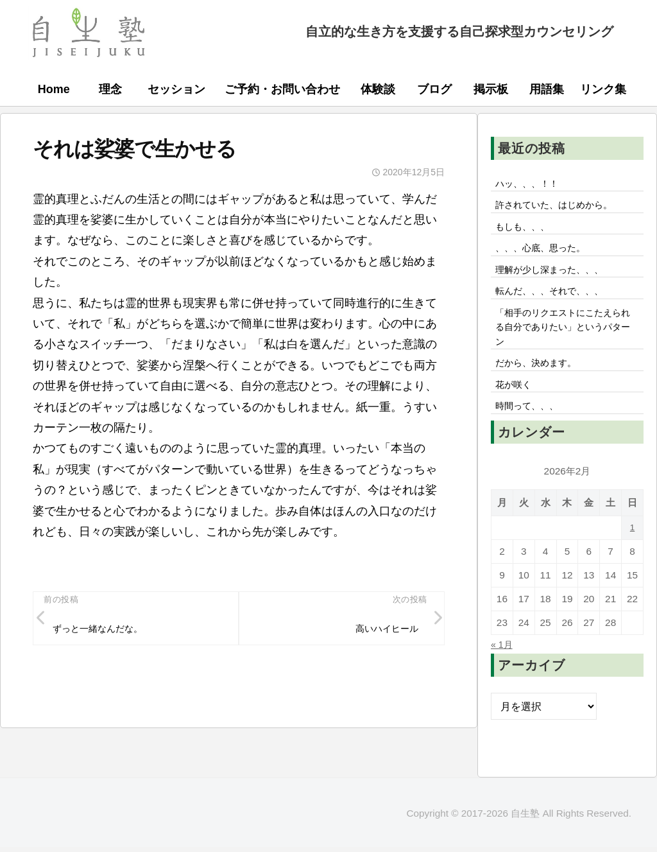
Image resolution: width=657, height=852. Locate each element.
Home (54, 89)
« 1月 (503, 669)
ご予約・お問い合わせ (282, 89)
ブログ (434, 89)
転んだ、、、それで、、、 (557, 302)
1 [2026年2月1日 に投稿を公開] (632, 553)
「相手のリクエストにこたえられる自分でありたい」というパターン (562, 342)
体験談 (378, 89)
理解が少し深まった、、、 (557, 278)
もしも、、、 (527, 231)
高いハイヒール (381, 630)
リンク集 (603, 89)
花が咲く (516, 407)
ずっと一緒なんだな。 (105, 630)
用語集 (546, 89)
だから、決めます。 (542, 383)
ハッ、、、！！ (532, 184)
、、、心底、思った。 (547, 255)
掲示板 (491, 89)
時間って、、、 (532, 431)
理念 (110, 89)
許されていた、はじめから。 (562, 208)
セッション (176, 89)
